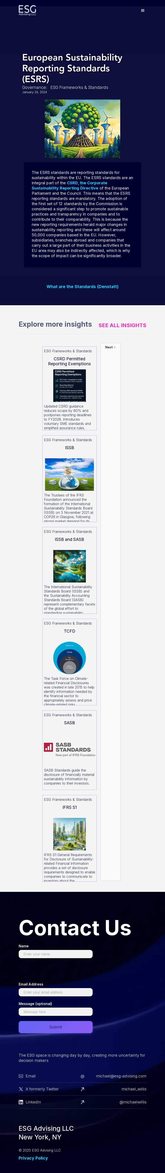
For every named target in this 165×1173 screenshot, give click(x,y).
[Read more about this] (69, 388)
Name (24, 946)
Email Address (31, 984)
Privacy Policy (33, 1158)
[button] (142, 10)
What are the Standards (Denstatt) (82, 286)
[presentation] (52, 971)
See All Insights (122, 325)
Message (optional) (35, 1004)
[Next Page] (111, 612)
